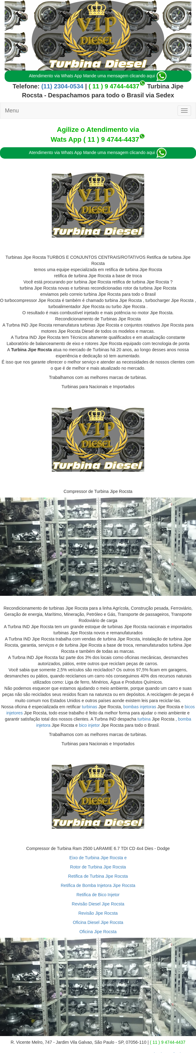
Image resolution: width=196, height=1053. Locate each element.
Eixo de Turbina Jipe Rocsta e (98, 857)
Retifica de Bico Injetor (98, 894)
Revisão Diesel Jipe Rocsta (98, 903)
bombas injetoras (139, 706)
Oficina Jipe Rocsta (98, 931)
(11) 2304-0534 (61, 86)
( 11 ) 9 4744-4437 (113, 86)
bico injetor (89, 725)
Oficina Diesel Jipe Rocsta (98, 922)
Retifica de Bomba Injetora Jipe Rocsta (98, 885)
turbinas (89, 706)
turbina (144, 719)
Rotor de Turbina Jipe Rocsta (98, 866)
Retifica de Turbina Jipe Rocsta (98, 876)
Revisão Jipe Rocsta (98, 913)
